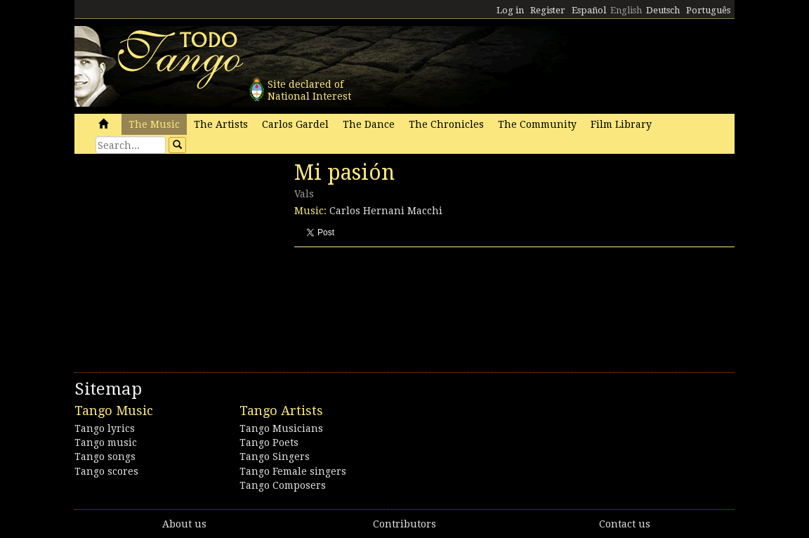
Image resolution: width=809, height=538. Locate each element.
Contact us (624, 524)
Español (589, 10)
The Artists (221, 124)
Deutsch (663, 10)
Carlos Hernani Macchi (385, 210)
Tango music (105, 442)
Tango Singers (274, 456)
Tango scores (106, 471)
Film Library (621, 124)
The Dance (369, 124)
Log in (510, 10)
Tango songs (105, 456)
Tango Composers (282, 485)
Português (708, 10)
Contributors (404, 524)
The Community (537, 124)
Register (547, 10)
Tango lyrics (104, 428)
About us (184, 524)
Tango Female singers (292, 471)
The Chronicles (446, 124)
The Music (154, 124)
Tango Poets (268, 442)
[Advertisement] (179, 256)
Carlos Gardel (295, 124)
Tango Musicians (281, 428)
